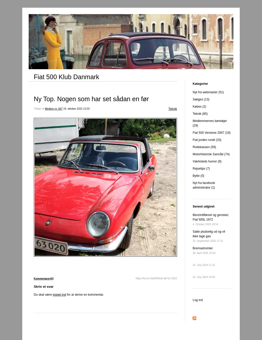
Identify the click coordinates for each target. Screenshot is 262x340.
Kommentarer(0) (43, 278)
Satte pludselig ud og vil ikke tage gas (209, 236)
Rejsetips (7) (201, 168)
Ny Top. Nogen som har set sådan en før (91, 98)
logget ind (59, 294)
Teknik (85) (200, 114)
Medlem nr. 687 (54, 108)
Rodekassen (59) (204, 147)
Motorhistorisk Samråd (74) (211, 154)
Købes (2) (199, 106)
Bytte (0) (198, 176)
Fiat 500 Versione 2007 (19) (212, 133)
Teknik (172, 109)
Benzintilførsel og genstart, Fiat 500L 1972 (211, 219)
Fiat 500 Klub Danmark (66, 76)
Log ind (198, 300)
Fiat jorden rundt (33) (207, 140)
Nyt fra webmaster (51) (208, 92)
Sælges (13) (201, 99)
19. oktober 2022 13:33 (76, 108)
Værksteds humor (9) (207, 161)
